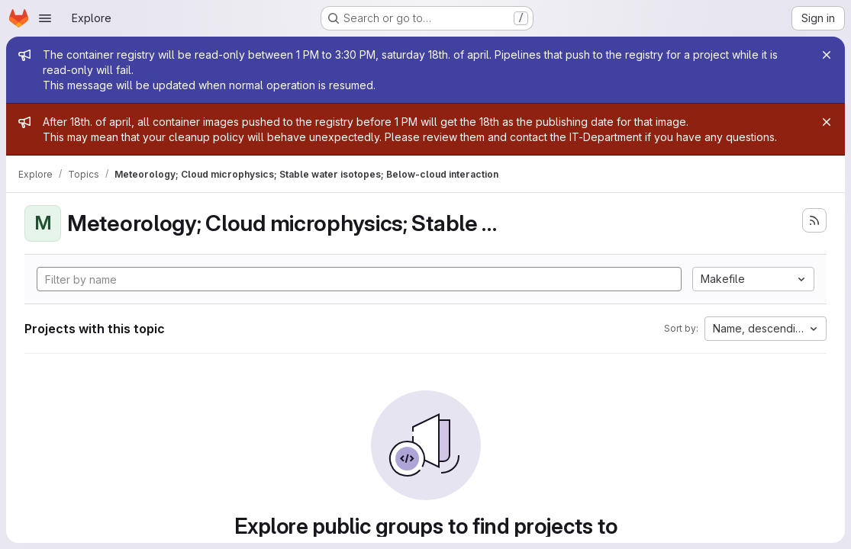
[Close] (826, 55)
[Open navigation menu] (45, 18)
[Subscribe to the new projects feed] (814, 220)
